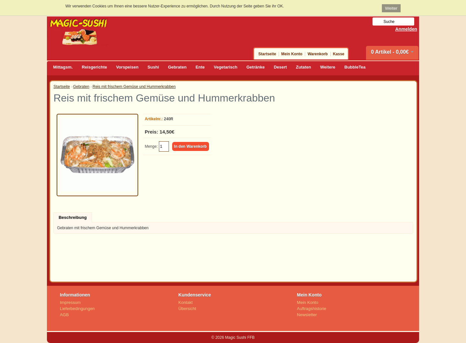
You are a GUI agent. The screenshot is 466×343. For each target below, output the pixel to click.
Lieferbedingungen (77, 308)
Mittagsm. (63, 67)
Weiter (391, 8)
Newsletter (307, 314)
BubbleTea (355, 67)
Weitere (327, 67)
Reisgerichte (94, 67)
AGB (64, 314)
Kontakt (185, 302)
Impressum (70, 302)
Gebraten (177, 67)
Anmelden (406, 29)
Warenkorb (317, 54)
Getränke (256, 67)
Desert (280, 67)
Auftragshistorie (311, 308)
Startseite (267, 54)
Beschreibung (73, 217)
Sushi (153, 67)
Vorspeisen (127, 67)
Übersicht (187, 308)
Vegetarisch (226, 67)
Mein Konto (291, 54)
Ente (200, 67)
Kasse (338, 54)
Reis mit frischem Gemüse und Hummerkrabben (134, 86)
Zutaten (303, 67)
